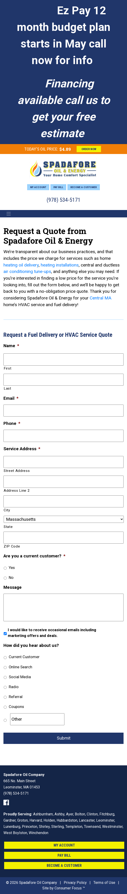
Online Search (20, 667)
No (11, 577)
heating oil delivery (21, 265)
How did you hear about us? (31, 645)
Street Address (17, 471)
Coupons (16, 706)
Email (10, 398)
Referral (16, 696)
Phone (11, 423)
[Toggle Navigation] (8, 213)
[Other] (37, 719)
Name (11, 345)
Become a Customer (83, 187)
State (8, 527)
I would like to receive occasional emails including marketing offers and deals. (52, 633)
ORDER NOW (88, 149)
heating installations (60, 265)
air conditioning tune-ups (27, 271)
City (7, 510)
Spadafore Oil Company (38, 882)
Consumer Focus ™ (70, 888)
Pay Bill (58, 187)
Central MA (100, 298)
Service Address (21, 448)
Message (12, 587)
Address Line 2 (17, 490)
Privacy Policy (75, 882)
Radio (14, 686)
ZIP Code (12, 546)
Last (7, 388)
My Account (38, 187)
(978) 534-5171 (63, 200)
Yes (12, 567)
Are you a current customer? (34, 556)
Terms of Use (104, 882)
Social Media (20, 677)
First (7, 368)
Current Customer (24, 656)
